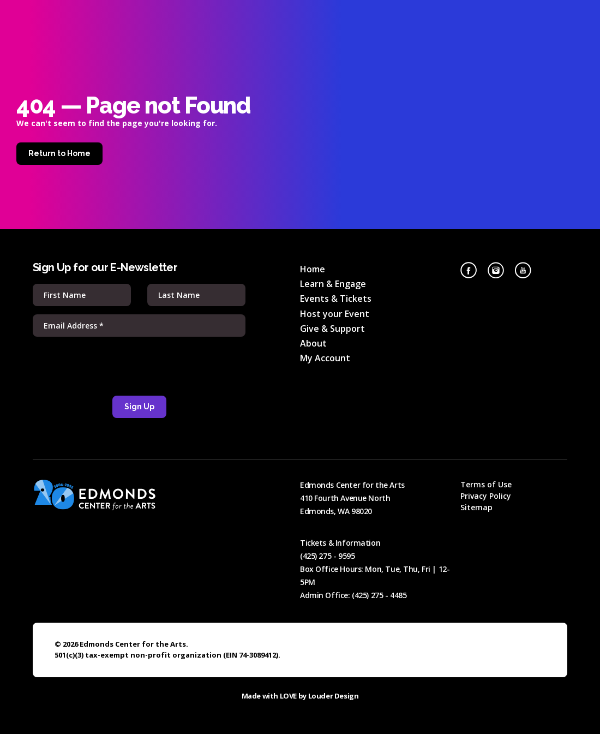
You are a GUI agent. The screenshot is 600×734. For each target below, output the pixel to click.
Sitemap (476, 507)
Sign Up (139, 406)
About (313, 343)
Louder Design (333, 696)
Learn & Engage (333, 284)
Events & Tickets (335, 299)
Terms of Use (486, 484)
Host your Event (334, 314)
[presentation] (139, 366)
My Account (325, 358)
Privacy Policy (485, 496)
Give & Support (332, 329)
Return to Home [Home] (59, 153)
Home (312, 269)
